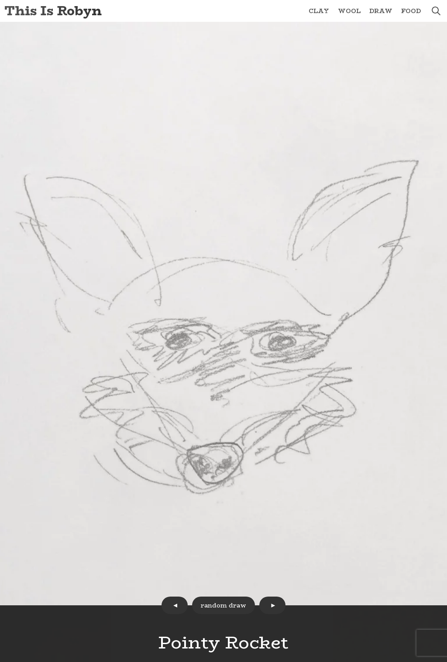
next (272, 605)
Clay (319, 11)
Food (411, 11)
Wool (349, 11)
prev (175, 605)
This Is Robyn (53, 10)
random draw (223, 605)
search (436, 11)
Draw (380, 11)
